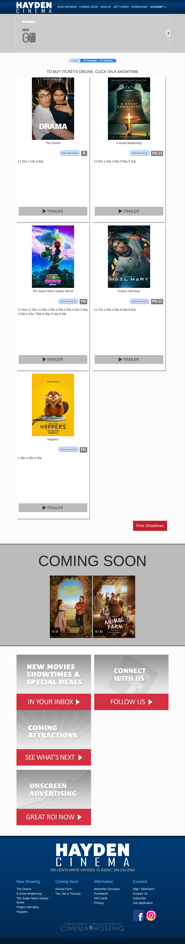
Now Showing (67, 6)
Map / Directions (143, 889)
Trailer (53, 211)
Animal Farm (63, 889)
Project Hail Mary (27, 907)
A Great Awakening (29, 893)
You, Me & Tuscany (68, 893)
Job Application (143, 903)
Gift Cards (121, 6)
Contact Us (140, 893)
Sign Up (106, 6)
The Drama (23, 889)
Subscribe (139, 898)
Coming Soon (88, 6)
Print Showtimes (150, 526)
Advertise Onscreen (107, 889)
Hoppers (22, 911)
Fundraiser (139, 6)
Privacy (99, 903)
